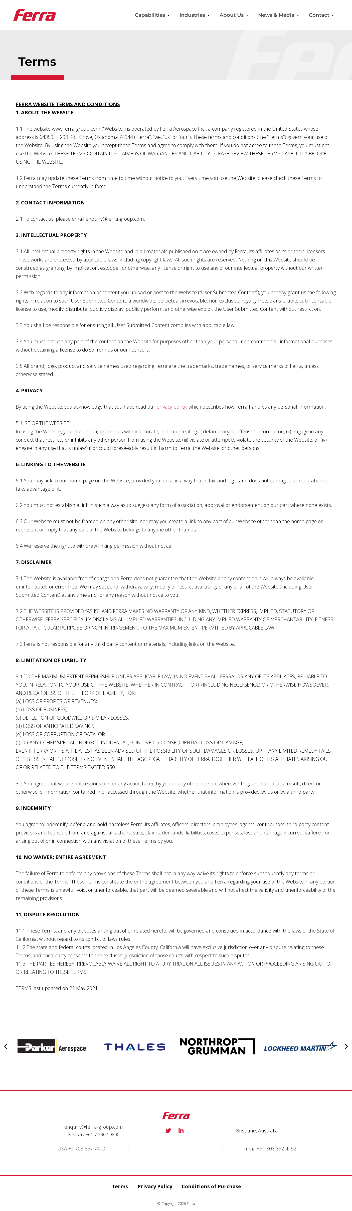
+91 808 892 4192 (276, 1148)
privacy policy (171, 406)
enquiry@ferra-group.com (93, 1126)
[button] (6, 1046)
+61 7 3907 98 (99, 1134)
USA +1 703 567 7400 (81, 1148)
